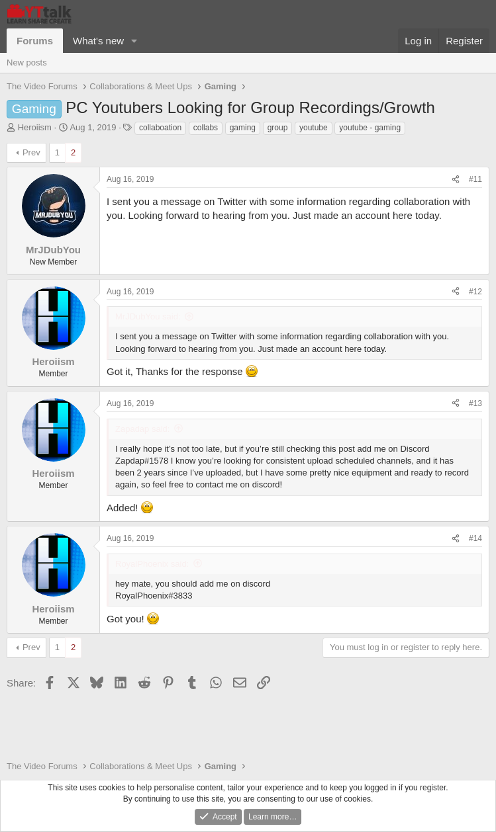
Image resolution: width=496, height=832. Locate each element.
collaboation (160, 127)
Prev (31, 152)
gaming (243, 127)
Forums (35, 40)
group (278, 127)
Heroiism (35, 127)
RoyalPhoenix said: (152, 564)
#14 (475, 538)
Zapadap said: (142, 429)
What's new (98, 40)
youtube (313, 127)
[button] (134, 40)
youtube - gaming (370, 127)
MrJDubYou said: (148, 316)
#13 (475, 403)
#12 (475, 291)
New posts (27, 62)
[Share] (455, 179)
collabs (205, 127)
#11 (475, 179)
